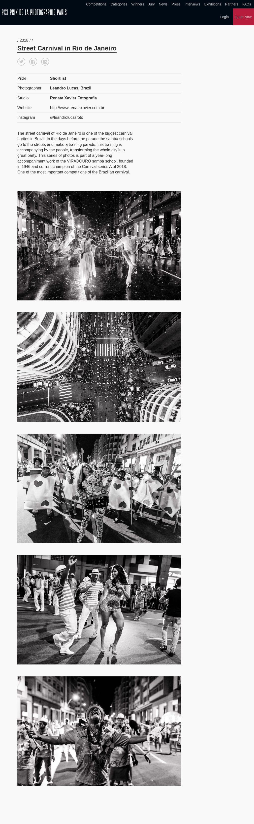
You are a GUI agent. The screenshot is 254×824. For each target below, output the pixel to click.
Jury (151, 4)
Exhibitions (212, 4)
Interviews (192, 4)
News (163, 4)
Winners (137, 4)
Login (224, 17)
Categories (118, 4)
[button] (21, 61)
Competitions (96, 4)
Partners (231, 4)
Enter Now (243, 17)
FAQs (246, 4)
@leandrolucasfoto (66, 117)
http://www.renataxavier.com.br (77, 107)
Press (176, 4)
